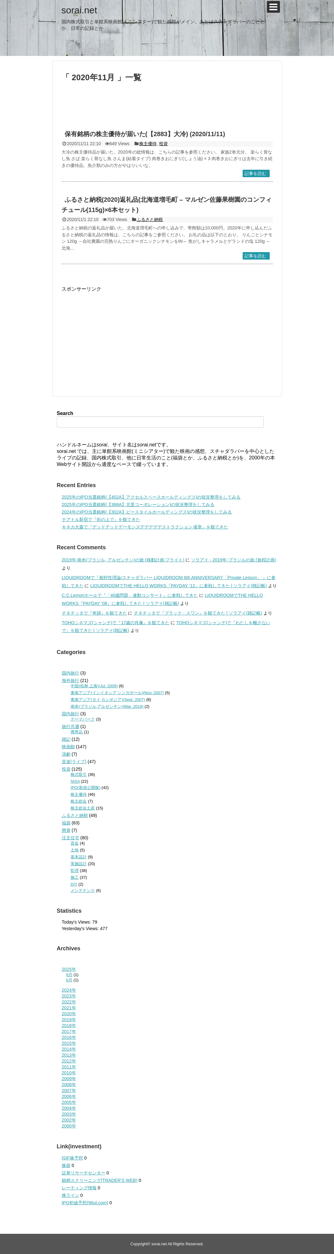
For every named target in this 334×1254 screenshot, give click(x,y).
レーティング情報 (79, 1187)
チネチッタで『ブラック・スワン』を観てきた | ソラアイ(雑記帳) (198, 613)
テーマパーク (83, 719)
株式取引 (79, 774)
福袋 (66, 822)
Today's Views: (77, 922)
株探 (66, 1165)
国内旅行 (70, 673)
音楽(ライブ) (74, 761)
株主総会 (79, 801)
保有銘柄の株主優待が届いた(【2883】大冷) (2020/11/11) (145, 134)
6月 (69, 980)
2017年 (69, 1031)
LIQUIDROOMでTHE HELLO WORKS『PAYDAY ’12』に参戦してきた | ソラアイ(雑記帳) (178, 585)
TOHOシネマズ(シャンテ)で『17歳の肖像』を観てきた (116, 622)
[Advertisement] (167, 109)
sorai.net (79, 10)
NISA (75, 781)
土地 (75, 850)
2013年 (69, 1055)
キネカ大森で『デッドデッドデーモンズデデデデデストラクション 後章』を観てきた (145, 526)
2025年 (69, 969)
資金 (75, 843)
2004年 (69, 1108)
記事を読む (255, 173)
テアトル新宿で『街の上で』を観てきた (101, 519)
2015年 (69, 1043)
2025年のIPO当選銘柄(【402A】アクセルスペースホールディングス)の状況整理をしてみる (151, 497)
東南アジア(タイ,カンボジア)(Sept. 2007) (108, 699)
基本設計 (79, 857)
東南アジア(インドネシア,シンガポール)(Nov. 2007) (117, 692)
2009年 (69, 1078)
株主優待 (148, 143)
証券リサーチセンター (83, 1172)
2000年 (69, 1125)
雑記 (66, 739)
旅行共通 (70, 726)
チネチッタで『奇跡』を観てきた (94, 613)
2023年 (69, 996)
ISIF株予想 (72, 1157)
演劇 (66, 754)
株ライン (70, 1195)
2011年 (69, 1066)
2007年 (69, 1090)
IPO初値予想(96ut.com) (85, 1202)
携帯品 (77, 732)
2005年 (69, 1102)
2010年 (69, 1072)
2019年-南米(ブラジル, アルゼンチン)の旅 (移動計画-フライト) (123, 559)
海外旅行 (70, 680)
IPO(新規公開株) (85, 787)
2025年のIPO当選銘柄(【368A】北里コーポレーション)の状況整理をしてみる (138, 504)
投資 (163, 143)
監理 (75, 870)
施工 (75, 877)
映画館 (68, 746)
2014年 (69, 1049)
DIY (74, 884)
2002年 (69, 1120)
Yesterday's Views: (81, 928)
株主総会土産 (83, 808)
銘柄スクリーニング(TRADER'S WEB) (100, 1180)
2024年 (69, 990)
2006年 (69, 1096)
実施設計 (79, 863)
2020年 (69, 1013)
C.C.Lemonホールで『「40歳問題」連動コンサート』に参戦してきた (130, 595)
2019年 (69, 1019)
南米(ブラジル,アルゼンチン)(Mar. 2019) (107, 706)
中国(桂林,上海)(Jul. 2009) (94, 686)
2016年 (69, 1037)
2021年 (69, 1007)
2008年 (69, 1084)
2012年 (69, 1060)
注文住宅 (70, 837)
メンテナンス (83, 890)
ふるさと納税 (150, 219)
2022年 (69, 1001)
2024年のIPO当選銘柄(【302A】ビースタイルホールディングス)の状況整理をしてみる (147, 511)
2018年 (69, 1025)
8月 (69, 974)
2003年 (69, 1114)
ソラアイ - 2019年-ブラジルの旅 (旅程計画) (233, 559)
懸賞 (66, 830)
